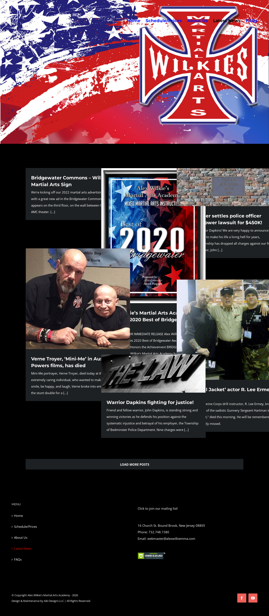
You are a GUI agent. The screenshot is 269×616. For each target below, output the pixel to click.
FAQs (18, 559)
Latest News (23, 548)
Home (18, 515)
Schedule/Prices (25, 526)
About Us (20, 537)
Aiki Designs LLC (54, 601)
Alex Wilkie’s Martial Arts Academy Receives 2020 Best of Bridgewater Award (149, 319)
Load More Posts (134, 464)
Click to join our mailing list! (158, 508)
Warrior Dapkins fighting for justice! (150, 402)
